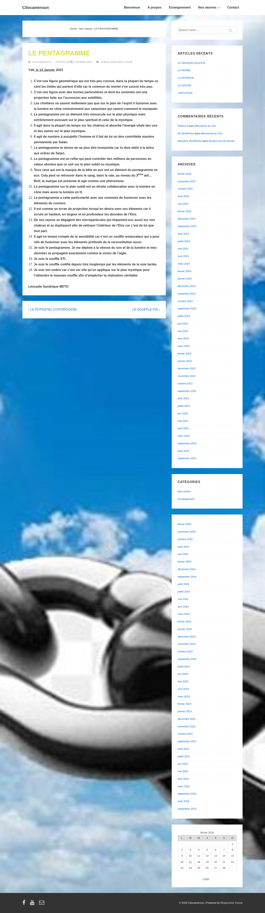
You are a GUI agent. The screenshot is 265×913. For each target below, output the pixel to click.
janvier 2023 (185, 361)
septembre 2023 (187, 308)
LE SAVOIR (184, 85)
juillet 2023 (184, 316)
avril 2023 (183, 338)
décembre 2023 (187, 286)
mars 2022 (184, 435)
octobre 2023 (185, 301)
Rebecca (183, 125)
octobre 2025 (185, 188)
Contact (233, 7)
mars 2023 (184, 346)
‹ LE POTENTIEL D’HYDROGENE (52, 309)
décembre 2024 (187, 218)
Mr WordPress (186, 133)
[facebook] (24, 903)
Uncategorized (186, 498)
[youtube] (33, 903)
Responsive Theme (232, 902)
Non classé (124, 62)
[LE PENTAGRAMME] (83, 62)
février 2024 (184, 271)
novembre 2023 (187, 293)
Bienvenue (132, 7)
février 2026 (184, 173)
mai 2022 (183, 421)
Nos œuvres (209, 7)
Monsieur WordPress (190, 140)
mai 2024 (183, 248)
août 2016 (183, 450)
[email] (42, 903)
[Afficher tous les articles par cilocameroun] (40, 62)
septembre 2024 (187, 226)
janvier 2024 (185, 278)
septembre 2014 (187, 458)
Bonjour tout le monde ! (222, 140)
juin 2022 (183, 413)
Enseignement (180, 7)
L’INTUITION (185, 92)
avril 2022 (183, 428)
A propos (154, 7)
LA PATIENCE (186, 77)
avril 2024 (183, 256)
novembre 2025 (187, 181)
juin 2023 (183, 323)
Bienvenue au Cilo (205, 125)
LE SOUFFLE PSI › (146, 309)
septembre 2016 (187, 443)
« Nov (205, 878)
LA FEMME (184, 70)
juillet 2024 (184, 241)
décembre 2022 (187, 368)
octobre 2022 (185, 383)
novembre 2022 (187, 375)
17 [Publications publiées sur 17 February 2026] (190, 861)
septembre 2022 (187, 391)
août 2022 (183, 398)
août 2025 (183, 196)
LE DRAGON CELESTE (191, 62)
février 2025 (184, 211)
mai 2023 (183, 331)
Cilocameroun (35, 7)
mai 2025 (183, 203)
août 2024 (183, 233)
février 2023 (184, 353)
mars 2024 (184, 263)
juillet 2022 (184, 405)
